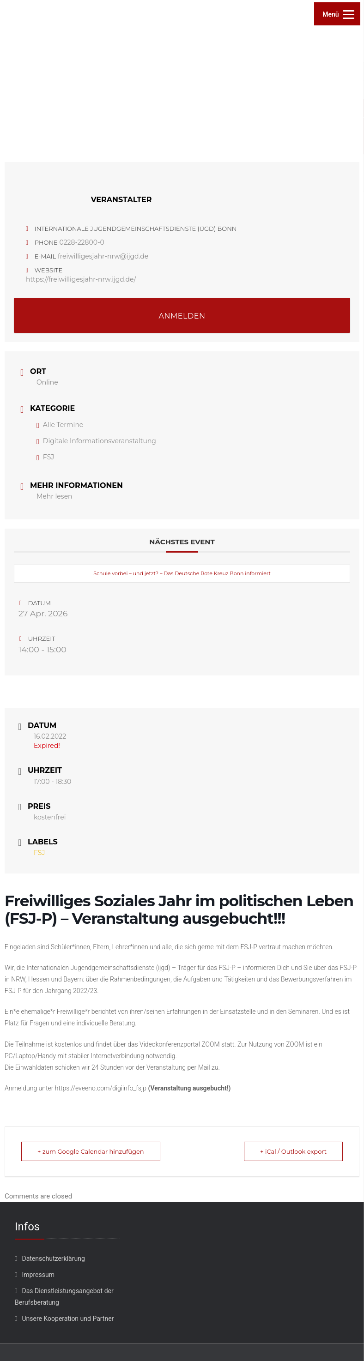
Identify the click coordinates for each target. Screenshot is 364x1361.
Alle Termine (59, 425)
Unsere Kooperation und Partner (68, 1318)
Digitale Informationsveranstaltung (96, 441)
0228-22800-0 (81, 242)
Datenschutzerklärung (53, 1258)
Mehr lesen (54, 496)
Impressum (38, 1274)
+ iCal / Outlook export (293, 1151)
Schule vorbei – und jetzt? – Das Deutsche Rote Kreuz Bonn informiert (182, 573)
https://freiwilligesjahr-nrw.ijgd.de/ (81, 279)
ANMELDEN (182, 316)
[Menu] (337, 13)
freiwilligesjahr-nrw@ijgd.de (103, 256)
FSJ (45, 457)
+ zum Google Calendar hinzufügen (90, 1151)
